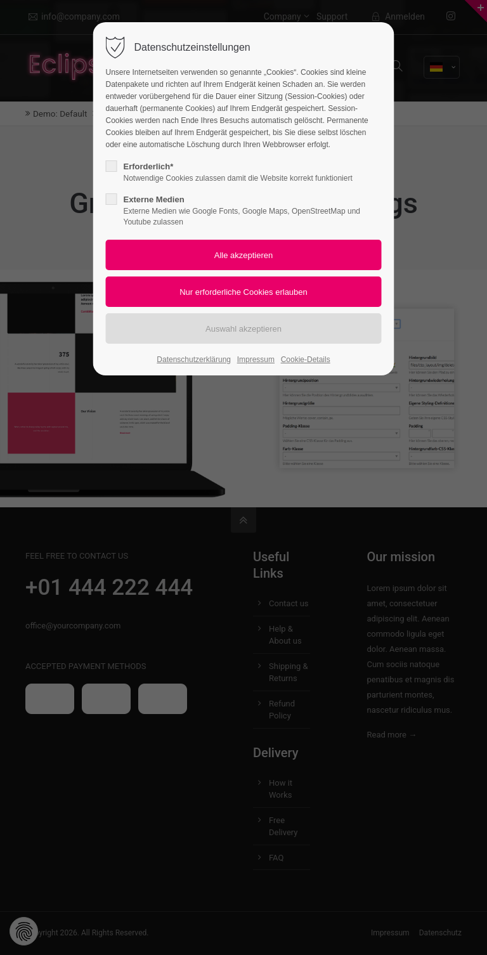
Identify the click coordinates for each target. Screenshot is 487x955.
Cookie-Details (305, 359)
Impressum (256, 359)
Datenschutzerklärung (194, 359)
